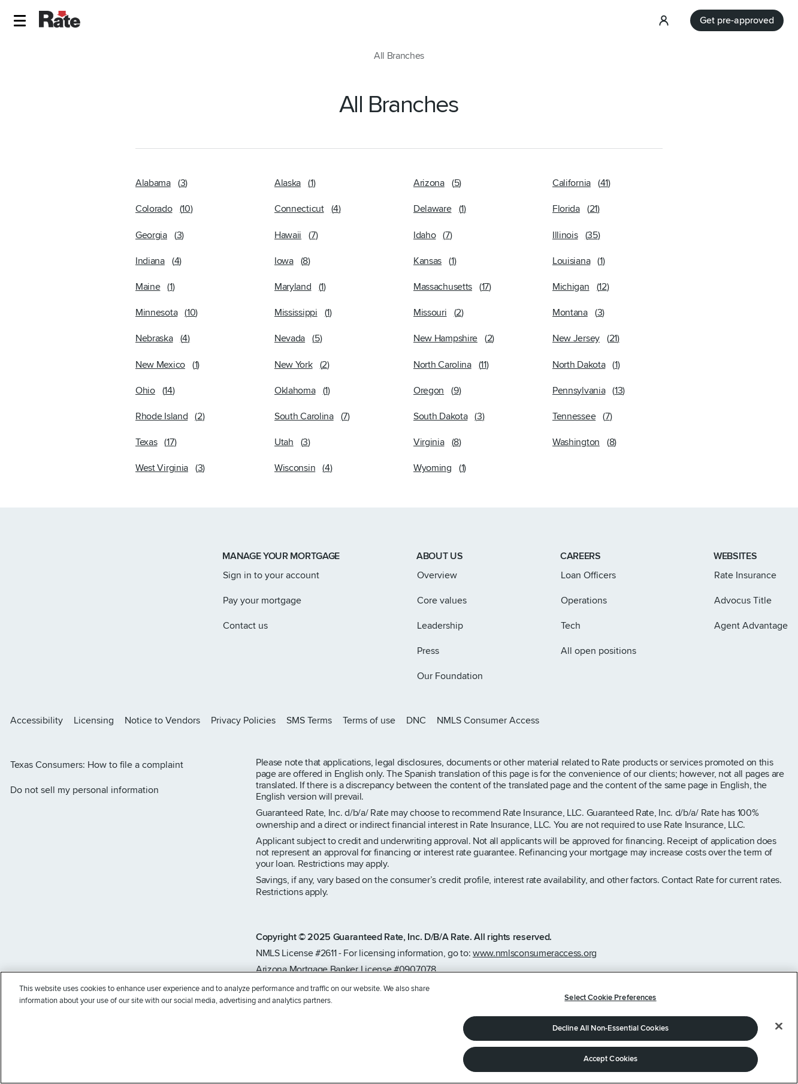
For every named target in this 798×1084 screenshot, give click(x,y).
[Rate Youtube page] (783, 720)
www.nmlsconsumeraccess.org (535, 953)
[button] (19, 20)
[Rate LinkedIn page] (764, 720)
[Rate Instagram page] (707, 720)
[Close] (779, 1030)
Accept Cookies (611, 1063)
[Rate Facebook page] (745, 720)
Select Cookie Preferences (610, 1001)
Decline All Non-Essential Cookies (610, 1032)
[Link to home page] (26, 557)
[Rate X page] (726, 720)
